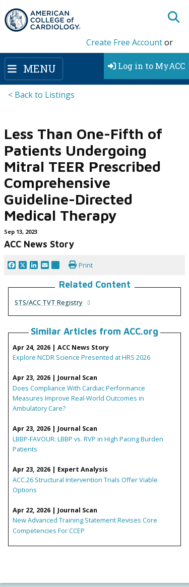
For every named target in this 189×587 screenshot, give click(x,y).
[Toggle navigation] (34, 68)
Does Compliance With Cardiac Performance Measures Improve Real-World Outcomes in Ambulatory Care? (79, 398)
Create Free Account (124, 42)
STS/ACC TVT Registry (49, 302)
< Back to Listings (41, 94)
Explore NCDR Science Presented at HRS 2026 (81, 357)
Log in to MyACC (146, 65)
